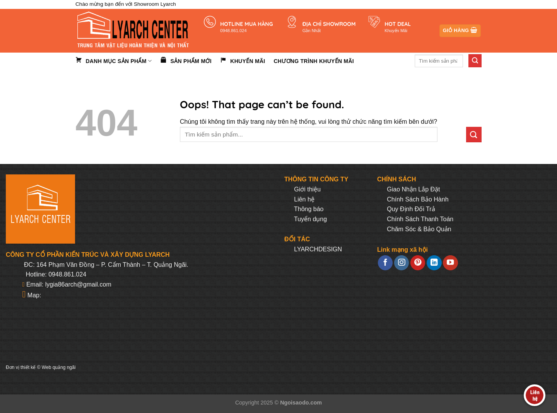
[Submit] (475, 60)
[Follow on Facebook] (385, 262)
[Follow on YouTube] (450, 262)
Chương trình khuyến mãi (313, 61)
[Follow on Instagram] (401, 262)
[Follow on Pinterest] (417, 262)
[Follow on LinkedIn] (434, 262)
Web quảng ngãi (59, 367)
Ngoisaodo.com (301, 402)
